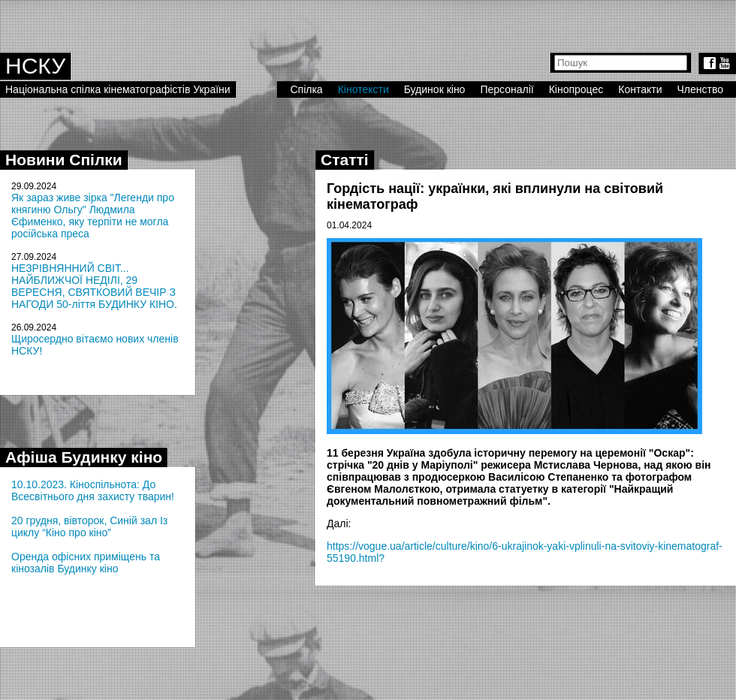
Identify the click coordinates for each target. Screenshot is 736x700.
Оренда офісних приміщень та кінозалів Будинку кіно (85, 563)
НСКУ (35, 65)
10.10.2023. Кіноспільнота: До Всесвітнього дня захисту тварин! (92, 490)
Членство (700, 89)
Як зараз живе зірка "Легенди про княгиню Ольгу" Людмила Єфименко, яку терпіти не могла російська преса (92, 216)
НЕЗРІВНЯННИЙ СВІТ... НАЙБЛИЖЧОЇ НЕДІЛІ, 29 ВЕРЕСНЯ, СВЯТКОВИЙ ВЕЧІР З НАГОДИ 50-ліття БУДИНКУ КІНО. (94, 286)
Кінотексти (363, 89)
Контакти (640, 89)
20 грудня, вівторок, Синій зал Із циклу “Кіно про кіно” (89, 526)
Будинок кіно (435, 89)
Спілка (306, 89)
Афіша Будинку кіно (83, 457)
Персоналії (506, 89)
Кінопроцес (576, 89)
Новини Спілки (63, 159)
